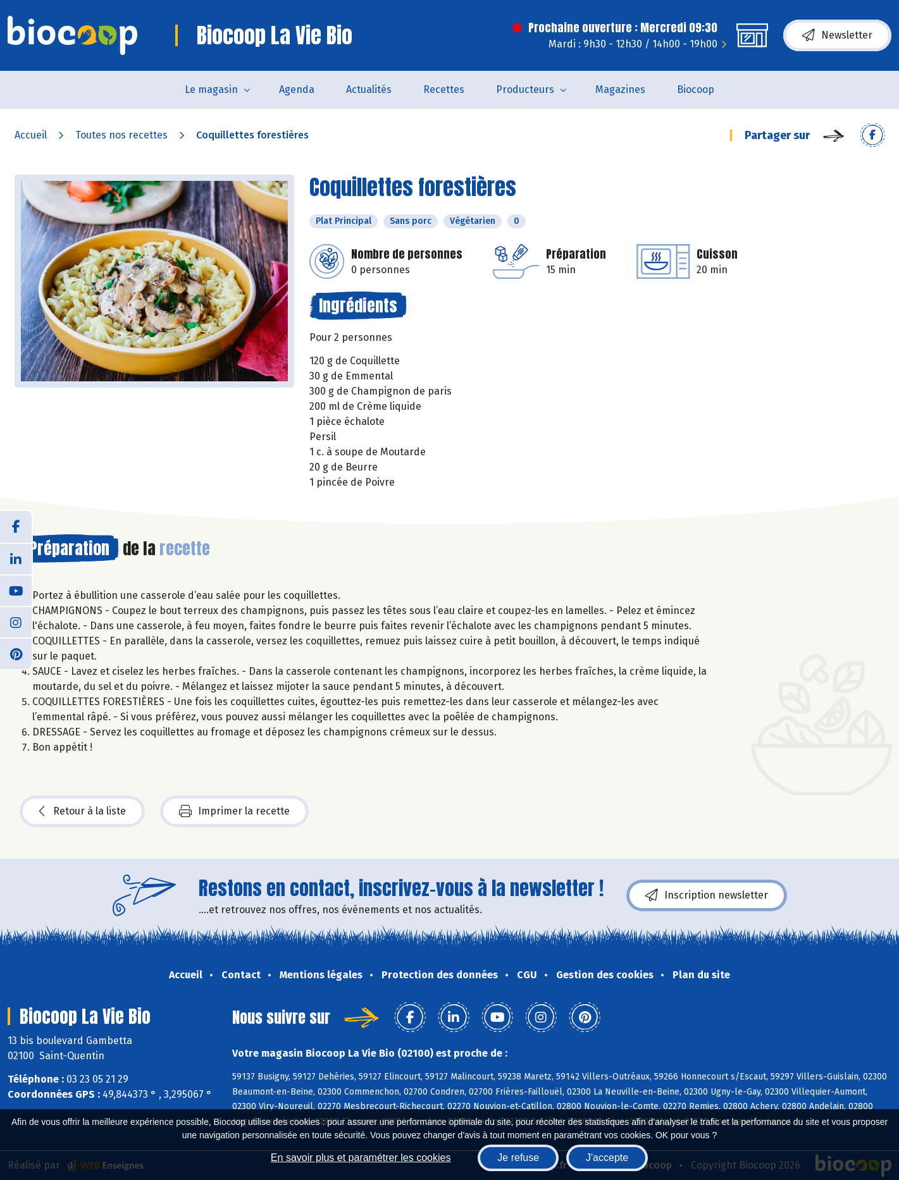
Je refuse (518, 1157)
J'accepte (607, 1157)
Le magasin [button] (211, 89)
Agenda (296, 89)
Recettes (443, 89)
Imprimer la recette (234, 811)
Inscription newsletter (706, 895)
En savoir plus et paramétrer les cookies (361, 1157)
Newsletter (837, 35)
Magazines (620, 89)
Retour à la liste (82, 811)
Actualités (369, 89)
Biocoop (695, 89)
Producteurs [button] (525, 89)
